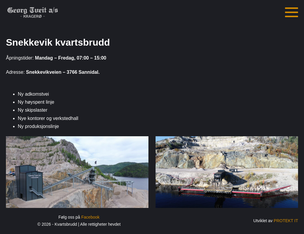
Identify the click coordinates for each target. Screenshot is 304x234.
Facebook (90, 217)
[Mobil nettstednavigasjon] (291, 12)
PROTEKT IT (286, 220)
